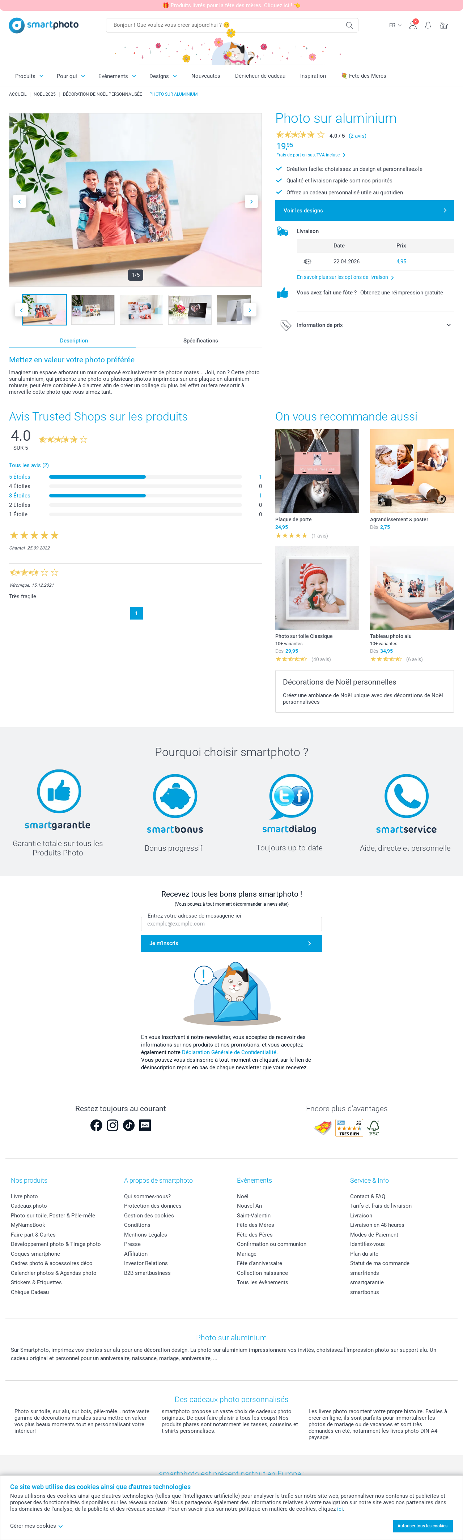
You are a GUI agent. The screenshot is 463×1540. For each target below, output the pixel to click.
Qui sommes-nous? (147, 1196)
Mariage (246, 1254)
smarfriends (364, 1273)
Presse (132, 1244)
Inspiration (313, 76)
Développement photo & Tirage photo (56, 1244)
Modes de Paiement (374, 1234)
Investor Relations (146, 1263)
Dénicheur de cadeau (260, 76)
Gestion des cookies (149, 1215)
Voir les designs (303, 210)
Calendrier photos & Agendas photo (54, 1273)
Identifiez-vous (367, 1244)
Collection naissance (262, 1273)
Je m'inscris (163, 943)
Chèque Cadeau (30, 1292)
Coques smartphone (35, 1254)
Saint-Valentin (254, 1215)
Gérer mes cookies (36, 1526)
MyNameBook (28, 1225)
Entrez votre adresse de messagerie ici (194, 916)
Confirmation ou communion (271, 1244)
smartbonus (364, 1292)
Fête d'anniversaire (259, 1263)
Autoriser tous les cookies (422, 1525)
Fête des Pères (255, 1234)
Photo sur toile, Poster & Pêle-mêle (53, 1215)
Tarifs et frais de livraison (381, 1206)
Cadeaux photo (29, 1206)
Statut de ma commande (379, 1263)
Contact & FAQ (367, 1196)
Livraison (361, 1215)
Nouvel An (249, 1206)
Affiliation (136, 1254)
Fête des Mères (255, 1225)
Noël (243, 1196)
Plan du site (364, 1254)
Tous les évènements (262, 1282)
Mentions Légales (145, 1234)
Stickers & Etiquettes (36, 1282)
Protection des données (153, 1206)
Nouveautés (205, 76)
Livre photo (24, 1196)
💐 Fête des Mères (363, 76)
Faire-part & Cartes (33, 1234)
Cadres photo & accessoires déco (52, 1263)
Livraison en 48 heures (377, 1225)
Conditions (137, 1225)
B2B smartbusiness (147, 1273)
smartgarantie (367, 1282)
